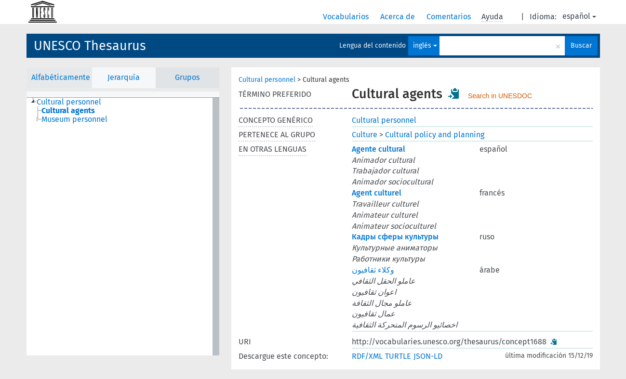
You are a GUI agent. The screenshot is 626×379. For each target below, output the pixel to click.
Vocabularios (347, 16)
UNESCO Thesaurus (90, 45)
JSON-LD (427, 356)
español (579, 16)
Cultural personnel (267, 80)
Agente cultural (378, 149)
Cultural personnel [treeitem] (69, 102)
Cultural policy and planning (434, 134)
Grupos (187, 77)
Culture (364, 134)
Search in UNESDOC (500, 96)
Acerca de (398, 16)
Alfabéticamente (60, 77)
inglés (425, 45)
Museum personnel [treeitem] (74, 119)
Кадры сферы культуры (395, 236)
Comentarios (449, 16)
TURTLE (398, 356)
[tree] (123, 226)
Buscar (581, 45)
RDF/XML (367, 356)
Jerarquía (123, 77)
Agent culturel (376, 192)
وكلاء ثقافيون (373, 269)
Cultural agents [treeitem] (68, 110)
